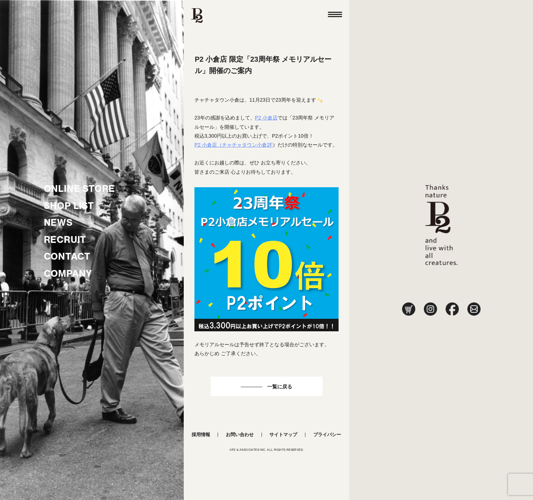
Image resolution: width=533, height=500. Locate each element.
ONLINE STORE (79, 188)
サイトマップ (283, 434)
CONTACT (67, 256)
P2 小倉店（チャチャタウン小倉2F (233, 145)
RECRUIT (65, 239)
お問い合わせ (240, 434)
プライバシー (327, 434)
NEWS (58, 222)
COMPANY (68, 273)
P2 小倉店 (266, 118)
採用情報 (201, 434)
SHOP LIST (69, 205)
